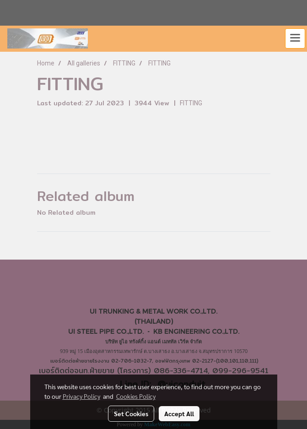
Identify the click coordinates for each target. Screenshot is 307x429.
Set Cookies (131, 413)
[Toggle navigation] (295, 38)
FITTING (191, 103)
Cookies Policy (136, 396)
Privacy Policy (81, 396)
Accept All (179, 413)
